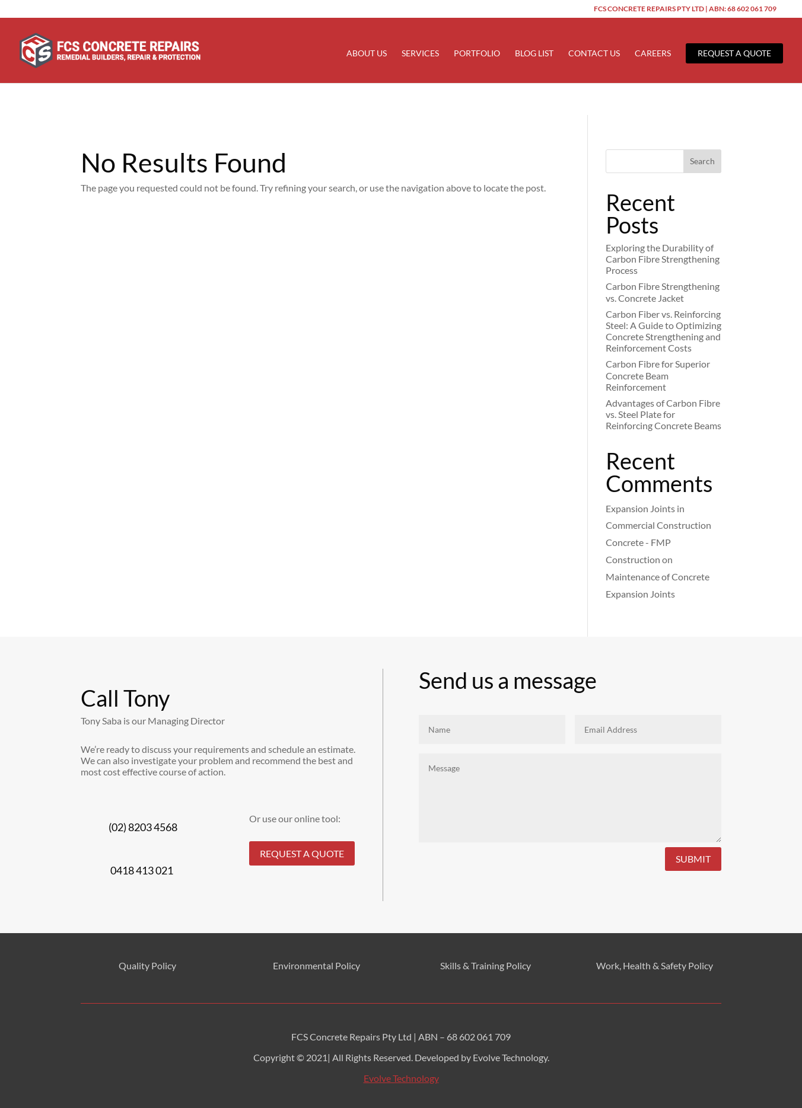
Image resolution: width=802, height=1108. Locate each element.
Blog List (534, 53)
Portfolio (477, 53)
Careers (653, 53)
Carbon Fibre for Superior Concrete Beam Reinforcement (658, 375)
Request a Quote (734, 53)
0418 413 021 (141, 870)
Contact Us (594, 53)
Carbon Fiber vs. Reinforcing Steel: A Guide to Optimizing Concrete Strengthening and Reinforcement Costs (663, 331)
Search (702, 161)
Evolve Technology (401, 1078)
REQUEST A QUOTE (302, 853)
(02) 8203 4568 (143, 827)
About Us (366, 53)
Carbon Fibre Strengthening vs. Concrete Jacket (663, 291)
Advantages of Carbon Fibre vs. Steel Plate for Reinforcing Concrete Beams (663, 414)
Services (420, 53)
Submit (693, 858)
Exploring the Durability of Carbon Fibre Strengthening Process (663, 259)
